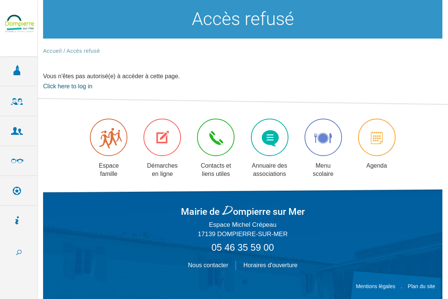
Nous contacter (208, 265)
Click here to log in (68, 86)
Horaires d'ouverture (270, 265)
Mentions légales (375, 286)
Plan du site (421, 286)
